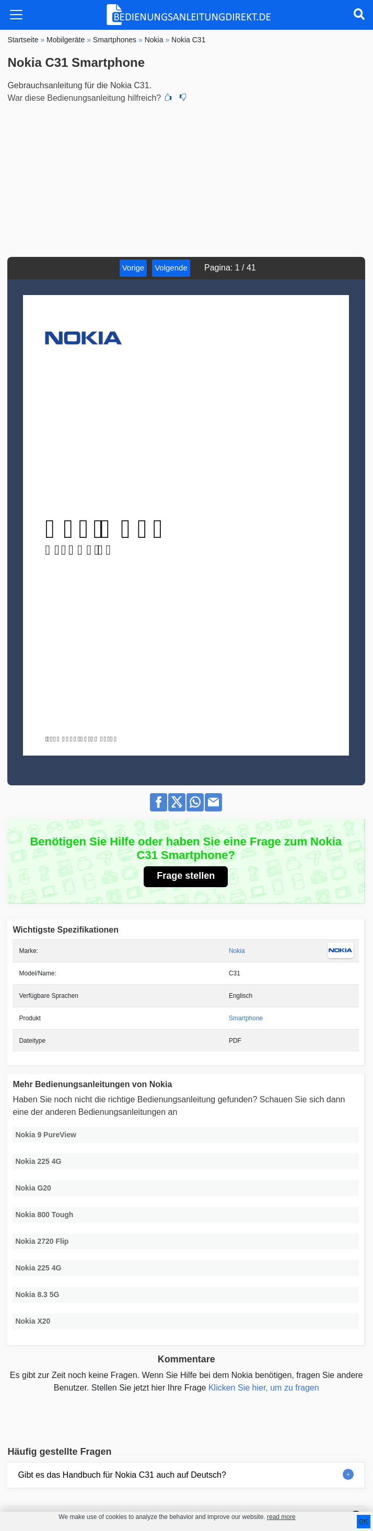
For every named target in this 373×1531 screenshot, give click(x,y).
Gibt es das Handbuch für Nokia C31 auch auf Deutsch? (122, 1474)
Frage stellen (186, 875)
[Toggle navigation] (16, 14)
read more (281, 1517)
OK (363, 1521)
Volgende (171, 267)
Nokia (237, 951)
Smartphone (246, 1018)
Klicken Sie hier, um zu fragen (263, 1387)
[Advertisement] (186, 178)
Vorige (133, 267)
